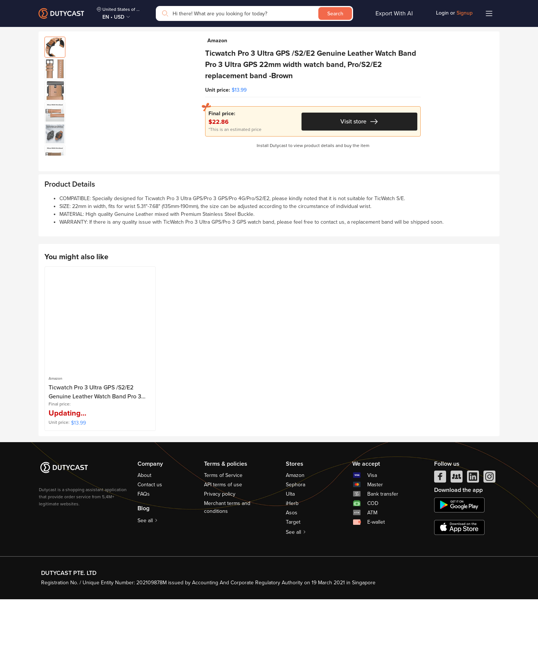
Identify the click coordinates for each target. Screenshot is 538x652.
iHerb (292, 556)
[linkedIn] (473, 531)
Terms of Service (223, 528)
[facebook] (440, 531)
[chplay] (459, 558)
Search (335, 13)
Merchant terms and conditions (227, 560)
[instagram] (489, 531)
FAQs (143, 547)
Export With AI (394, 13)
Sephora (295, 538)
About (144, 528)
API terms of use (223, 538)
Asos (291, 566)
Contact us (149, 538)
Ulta (290, 547)
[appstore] (459, 580)
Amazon (295, 528)
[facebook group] (457, 531)
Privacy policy (219, 547)
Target (293, 575)
